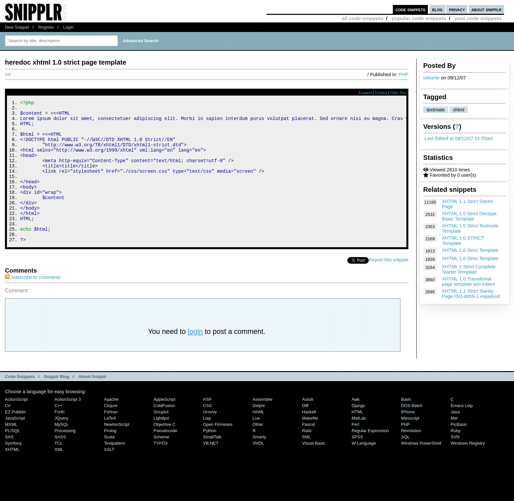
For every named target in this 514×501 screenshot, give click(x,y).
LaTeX (110, 444)
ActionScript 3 (67, 426)
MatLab (359, 444)
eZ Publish (15, 438)
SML (306, 463)
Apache (111, 426)
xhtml (458, 109)
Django (358, 432)
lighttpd (161, 444)
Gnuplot (161, 438)
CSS (207, 432)
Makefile (310, 444)
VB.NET (211, 469)
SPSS (357, 463)
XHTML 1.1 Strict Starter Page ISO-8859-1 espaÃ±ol (471, 293)
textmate (436, 109)
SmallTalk (212, 463)
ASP (207, 426)
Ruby (456, 457)
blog (437, 9)
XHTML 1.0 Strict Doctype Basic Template (469, 216)
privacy (457, 9)
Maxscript (410, 444)
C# (8, 432)
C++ (58, 432)
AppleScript (164, 426)
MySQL (61, 451)
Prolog (110, 457)
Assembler (263, 426)
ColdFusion (164, 432)
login (195, 358)
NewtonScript (116, 451)
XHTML (12, 476)
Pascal (308, 451)
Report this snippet (388, 286)
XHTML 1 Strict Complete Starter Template (469, 269)
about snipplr (486, 9)
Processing (65, 457)
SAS (9, 463)
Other (258, 451)
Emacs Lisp (462, 432)
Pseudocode (165, 457)
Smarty (259, 463)
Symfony (13, 469)
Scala (109, 463)
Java (455, 438)
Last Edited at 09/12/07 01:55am (459, 138)
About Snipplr (92, 403)
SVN (455, 463)
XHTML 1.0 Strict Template (470, 250)
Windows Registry (468, 469)
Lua (256, 444)
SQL (405, 463)
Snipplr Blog (56, 403)
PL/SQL (12, 457)
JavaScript (15, 444)
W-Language (364, 469)
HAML (258, 438)
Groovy (210, 438)
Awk (356, 426)
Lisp (207, 444)
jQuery (61, 444)
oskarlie (431, 77)
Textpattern (114, 469)
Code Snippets (20, 403)
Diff (305, 432)
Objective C (165, 451)
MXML (11, 451)
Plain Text (398, 93)
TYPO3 (160, 469)
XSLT (109, 476)
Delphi (259, 432)
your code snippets (477, 18)
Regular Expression (370, 457)
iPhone (408, 438)
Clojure (111, 432)
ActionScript (16, 426)
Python (209, 457)
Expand (365, 93)
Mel (454, 444)
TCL (58, 469)
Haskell (309, 438)
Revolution (411, 457)
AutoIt (307, 426)
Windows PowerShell (421, 469)
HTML (357, 438)
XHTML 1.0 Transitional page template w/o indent (468, 281)
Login (68, 27)
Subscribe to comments (32, 304)
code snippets (410, 9)
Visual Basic (313, 469)
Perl (355, 451)
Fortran (111, 438)
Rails (307, 457)
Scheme (161, 463)
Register (46, 27)
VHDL (258, 469)
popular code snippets (419, 18)
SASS (60, 463)
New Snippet (17, 27)
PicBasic (459, 451)
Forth (59, 438)
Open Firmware (217, 451)
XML (58, 476)
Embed (381, 93)
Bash (406, 426)
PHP (403, 74)
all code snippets (362, 18)
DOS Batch (412, 432)
